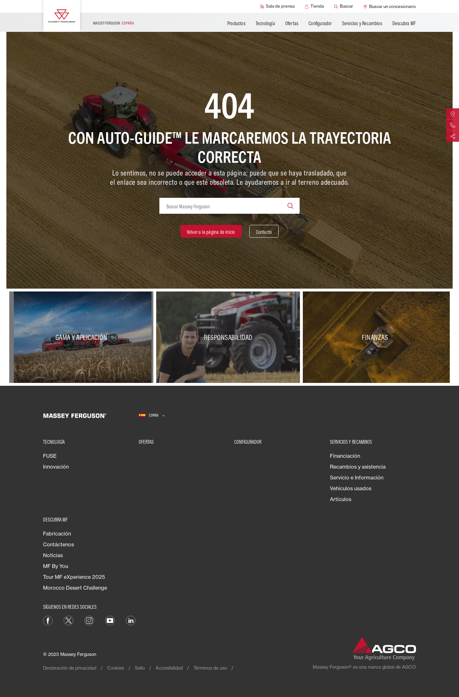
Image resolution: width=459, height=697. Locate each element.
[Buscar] (343, 6)
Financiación (345, 456)
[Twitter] (68, 620)
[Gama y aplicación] (82, 337)
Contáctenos (58, 544)
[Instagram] (89, 620)
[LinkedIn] (130, 620)
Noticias (53, 555)
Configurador (320, 23)
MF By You (55, 566)
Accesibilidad (169, 668)
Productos (236, 23)
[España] (152, 415)
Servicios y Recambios (362, 23)
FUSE (50, 456)
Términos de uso (210, 668)
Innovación (56, 466)
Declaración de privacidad (69, 668)
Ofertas (291, 23)
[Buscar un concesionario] (389, 6)
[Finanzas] (376, 337)
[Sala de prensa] (277, 6)
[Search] (290, 206)
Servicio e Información (356, 477)
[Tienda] (314, 6)
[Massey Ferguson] (61, 16)
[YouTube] (110, 620)
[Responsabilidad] (229, 337)
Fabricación (57, 533)
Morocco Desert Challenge (75, 588)
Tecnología (265, 23)
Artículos (340, 499)
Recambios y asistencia (358, 466)
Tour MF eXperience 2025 (74, 577)
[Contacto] (264, 231)
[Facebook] (48, 620)
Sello (140, 668)
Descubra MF (404, 23)
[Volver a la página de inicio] (211, 231)
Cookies (115, 668)
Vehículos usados (350, 488)
